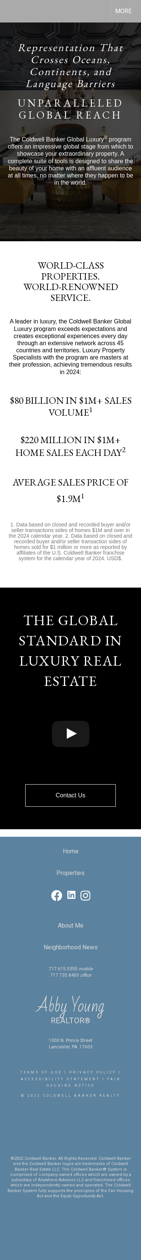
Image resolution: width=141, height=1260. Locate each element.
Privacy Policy (92, 1072)
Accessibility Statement (60, 1079)
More (123, 11)
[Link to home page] (12, 11)
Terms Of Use (41, 1072)
